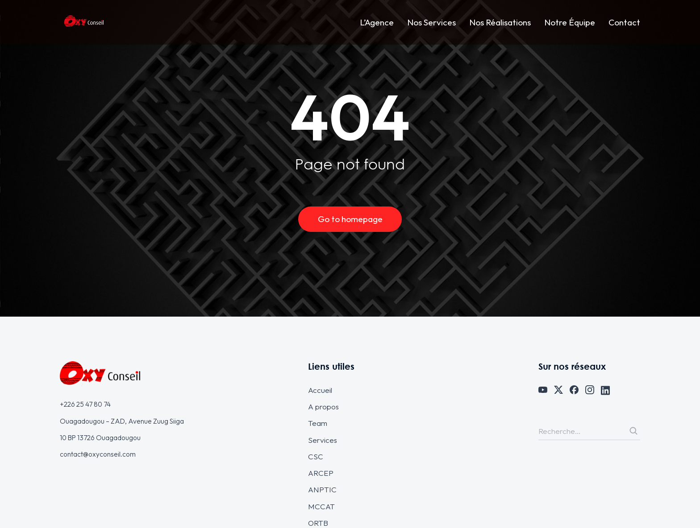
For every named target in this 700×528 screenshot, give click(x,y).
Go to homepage (350, 219)
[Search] (633, 430)
